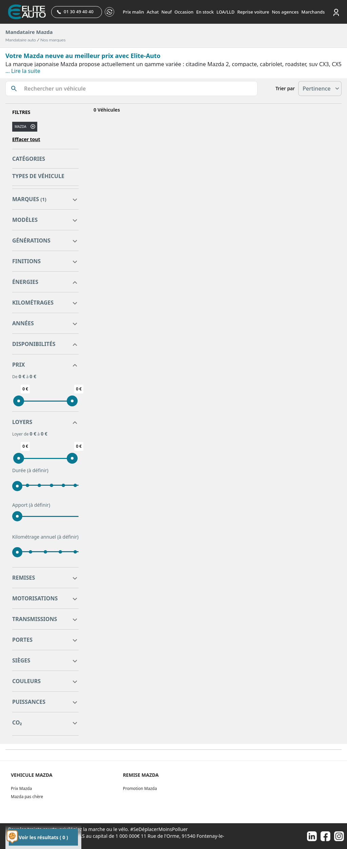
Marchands (313, 12)
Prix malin (133, 12)
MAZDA (20, 126)
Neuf (166, 12)
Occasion (184, 12)
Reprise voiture (253, 12)
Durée (30, 470)
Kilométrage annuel (45, 537)
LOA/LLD (226, 12)
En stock (205, 12)
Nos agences (285, 12)
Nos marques (52, 40)
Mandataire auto (20, 40)
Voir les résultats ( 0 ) (43, 837)
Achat (153, 12)
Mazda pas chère (27, 796)
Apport (31, 505)
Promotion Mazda (140, 788)
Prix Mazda (21, 788)
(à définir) (37, 470)
